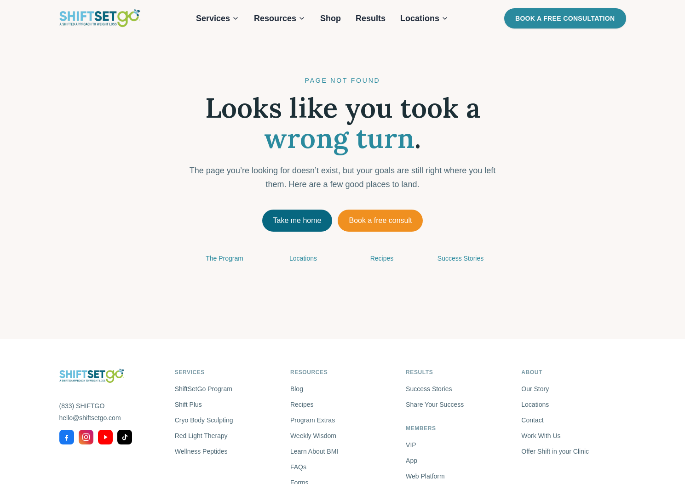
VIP (411, 445)
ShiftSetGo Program (203, 389)
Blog (296, 389)
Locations (424, 18)
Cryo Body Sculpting (204, 420)
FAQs (298, 467)
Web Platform (425, 476)
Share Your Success (435, 404)
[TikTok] (124, 437)
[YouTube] (105, 437)
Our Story (535, 389)
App (411, 460)
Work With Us (540, 435)
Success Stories (460, 258)
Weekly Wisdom (313, 435)
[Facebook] (66, 437)
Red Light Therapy (201, 435)
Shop (330, 18)
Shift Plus (188, 404)
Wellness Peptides (201, 451)
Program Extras (312, 420)
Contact (532, 420)
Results (371, 18)
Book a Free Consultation (565, 18)
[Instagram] (86, 437)
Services (217, 18)
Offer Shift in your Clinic (555, 451)
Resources (279, 18)
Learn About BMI (314, 451)
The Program (224, 258)
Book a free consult (380, 220)
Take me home (297, 220)
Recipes (382, 258)
